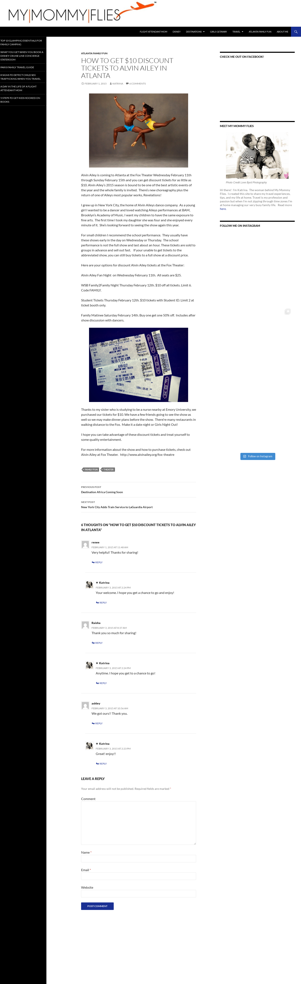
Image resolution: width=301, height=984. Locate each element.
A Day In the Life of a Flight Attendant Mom (22, 91)
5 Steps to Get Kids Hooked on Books (22, 102)
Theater (108, 469)
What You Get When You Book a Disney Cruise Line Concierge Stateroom (21, 55)
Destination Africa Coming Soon (138, 489)
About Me (282, 31)
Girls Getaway (218, 31)
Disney (177, 31)
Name (86, 852)
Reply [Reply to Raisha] (99, 642)
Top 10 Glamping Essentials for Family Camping (22, 42)
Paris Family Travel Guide (21, 66)
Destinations (194, 31)
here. (223, 208)
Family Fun (91, 469)
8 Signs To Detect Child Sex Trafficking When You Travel (22, 78)
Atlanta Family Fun (260, 31)
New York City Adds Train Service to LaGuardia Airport (138, 504)
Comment (88, 799)
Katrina (117, 83)
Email (86, 870)
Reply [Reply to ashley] (99, 723)
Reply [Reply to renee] (99, 562)
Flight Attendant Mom (153, 31)
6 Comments (137, 83)
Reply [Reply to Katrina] (103, 602)
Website (87, 887)
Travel (236, 31)
